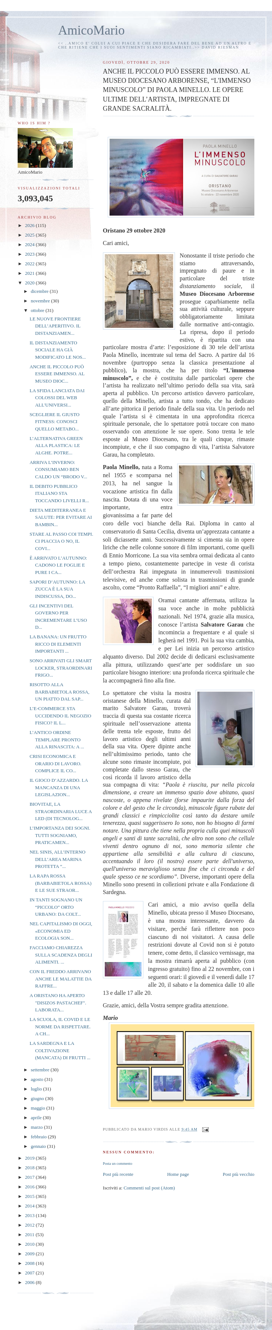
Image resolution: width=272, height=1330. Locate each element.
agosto (37, 1079)
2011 (30, 1234)
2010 (30, 1244)
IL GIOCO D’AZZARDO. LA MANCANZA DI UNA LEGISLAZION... (58, 787)
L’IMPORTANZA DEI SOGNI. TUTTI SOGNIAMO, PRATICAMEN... (59, 835)
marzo (37, 1127)
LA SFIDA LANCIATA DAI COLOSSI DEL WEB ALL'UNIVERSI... (57, 398)
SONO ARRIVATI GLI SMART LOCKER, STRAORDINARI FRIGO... (60, 668)
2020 (30, 282)
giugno (38, 1098)
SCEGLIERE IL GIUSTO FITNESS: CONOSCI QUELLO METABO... (54, 422)
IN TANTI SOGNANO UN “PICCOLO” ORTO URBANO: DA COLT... (55, 907)
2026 (30, 225)
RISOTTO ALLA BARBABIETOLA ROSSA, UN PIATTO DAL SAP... (59, 692)
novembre (41, 301)
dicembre (40, 291)
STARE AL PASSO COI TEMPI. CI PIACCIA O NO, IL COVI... (61, 541)
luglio (37, 1089)
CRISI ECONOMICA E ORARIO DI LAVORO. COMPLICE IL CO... (55, 763)
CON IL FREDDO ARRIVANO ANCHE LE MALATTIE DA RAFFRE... (60, 979)
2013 (30, 1215)
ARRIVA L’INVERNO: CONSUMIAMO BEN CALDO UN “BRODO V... (58, 469)
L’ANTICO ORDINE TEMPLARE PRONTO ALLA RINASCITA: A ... (56, 739)
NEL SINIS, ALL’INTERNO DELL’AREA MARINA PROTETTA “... (57, 859)
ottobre (38, 310)
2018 (30, 1167)
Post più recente (118, 1174)
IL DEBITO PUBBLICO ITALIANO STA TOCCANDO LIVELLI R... (59, 493)
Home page (178, 1174)
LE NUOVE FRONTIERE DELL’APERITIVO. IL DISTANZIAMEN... (54, 326)
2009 (30, 1253)
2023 (30, 254)
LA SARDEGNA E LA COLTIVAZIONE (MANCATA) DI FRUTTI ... (59, 1050)
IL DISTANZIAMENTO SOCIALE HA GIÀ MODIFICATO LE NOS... (57, 350)
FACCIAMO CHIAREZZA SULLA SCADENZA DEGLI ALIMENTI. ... (60, 955)
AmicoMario (91, 30)
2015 (30, 1196)
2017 (30, 1177)
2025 (30, 235)
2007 (30, 1273)
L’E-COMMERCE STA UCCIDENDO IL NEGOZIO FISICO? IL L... (60, 716)
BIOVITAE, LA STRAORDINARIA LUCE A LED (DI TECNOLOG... (60, 811)
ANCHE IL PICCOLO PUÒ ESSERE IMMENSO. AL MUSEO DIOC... (56, 374)
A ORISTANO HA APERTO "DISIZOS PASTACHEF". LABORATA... (57, 1002)
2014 (30, 1206)
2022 (30, 263)
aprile (37, 1117)
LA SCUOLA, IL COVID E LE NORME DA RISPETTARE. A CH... (59, 1026)
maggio (38, 1108)
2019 (30, 1158)
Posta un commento (117, 1163)
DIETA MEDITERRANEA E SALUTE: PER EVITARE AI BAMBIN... (60, 517)
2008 (30, 1263)
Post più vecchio (238, 1174)
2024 (30, 244)
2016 (30, 1186)
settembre (41, 1069)
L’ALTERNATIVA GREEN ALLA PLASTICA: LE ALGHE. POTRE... (55, 445)
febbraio (39, 1136)
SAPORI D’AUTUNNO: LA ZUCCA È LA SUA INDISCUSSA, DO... (57, 589)
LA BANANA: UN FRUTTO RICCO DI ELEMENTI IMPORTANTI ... (57, 644)
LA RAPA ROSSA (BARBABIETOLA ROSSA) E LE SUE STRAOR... (60, 883)
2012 (30, 1225)
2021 (30, 273)
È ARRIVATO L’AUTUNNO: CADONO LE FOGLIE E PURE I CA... (58, 565)
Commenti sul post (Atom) (149, 1188)
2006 (30, 1282)
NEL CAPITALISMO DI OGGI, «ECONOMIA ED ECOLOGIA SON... (60, 931)
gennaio (39, 1146)
